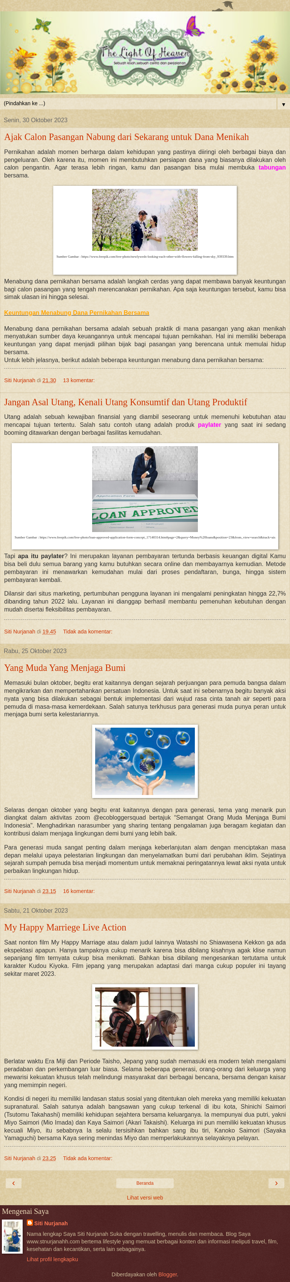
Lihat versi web (145, 1198)
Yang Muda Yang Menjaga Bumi (65, 668)
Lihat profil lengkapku (52, 1259)
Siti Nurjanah (51, 1223)
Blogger (168, 1274)
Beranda (144, 1183)
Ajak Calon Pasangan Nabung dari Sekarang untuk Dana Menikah (126, 137)
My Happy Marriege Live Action (65, 927)
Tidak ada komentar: (88, 632)
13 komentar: (79, 380)
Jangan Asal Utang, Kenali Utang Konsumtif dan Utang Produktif (125, 402)
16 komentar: (79, 891)
